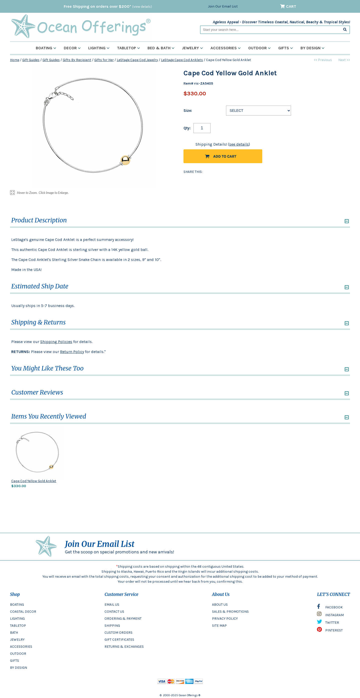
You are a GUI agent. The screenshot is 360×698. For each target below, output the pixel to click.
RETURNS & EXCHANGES (124, 646)
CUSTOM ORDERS (118, 632)
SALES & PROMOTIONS (230, 611)
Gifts (285, 48)
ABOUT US (220, 604)
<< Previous (323, 60)
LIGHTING (17, 618)
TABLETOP (18, 625)
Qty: (187, 128)
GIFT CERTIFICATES (119, 639)
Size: (188, 110)
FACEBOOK (330, 607)
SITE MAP (219, 625)
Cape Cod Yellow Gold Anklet (33, 481)
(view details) (142, 7)
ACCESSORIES (21, 646)
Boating (46, 48)
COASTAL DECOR (23, 611)
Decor (72, 48)
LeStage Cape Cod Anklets (182, 60)
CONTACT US (114, 611)
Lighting (99, 48)
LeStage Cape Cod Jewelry (137, 60)
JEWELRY (17, 639)
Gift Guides (31, 60)
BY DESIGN (18, 667)
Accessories (225, 48)
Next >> (344, 60)
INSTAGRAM (330, 615)
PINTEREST (330, 630)
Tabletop (128, 48)
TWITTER (328, 623)
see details (239, 144)
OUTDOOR (18, 653)
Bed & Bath (161, 48)
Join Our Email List (223, 6)
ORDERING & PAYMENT (123, 618)
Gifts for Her (104, 60)
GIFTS (14, 660)
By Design (312, 48)
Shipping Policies (56, 341)
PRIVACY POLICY (225, 618)
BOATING (17, 604)
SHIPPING (112, 625)
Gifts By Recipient (77, 60)
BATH (14, 632)
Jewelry (192, 48)
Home (14, 60)
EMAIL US (111, 604)
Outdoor (259, 48)
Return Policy (72, 351)
